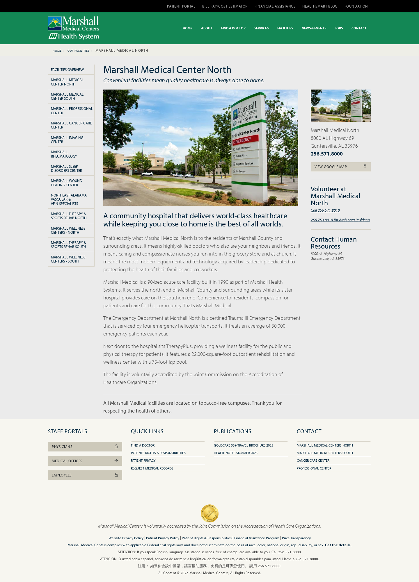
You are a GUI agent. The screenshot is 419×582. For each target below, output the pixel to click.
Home (57, 51)
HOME (187, 28)
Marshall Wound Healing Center (66, 182)
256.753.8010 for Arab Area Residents (340, 219)
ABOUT (206, 28)
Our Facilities (79, 51)
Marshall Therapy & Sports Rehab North (68, 215)
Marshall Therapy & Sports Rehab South (68, 244)
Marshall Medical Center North (67, 81)
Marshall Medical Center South (67, 96)
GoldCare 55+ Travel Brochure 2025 (243, 445)
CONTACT (359, 28)
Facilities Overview (67, 69)
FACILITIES (285, 28)
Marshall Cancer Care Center (71, 125)
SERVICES (261, 28)
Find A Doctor (143, 445)
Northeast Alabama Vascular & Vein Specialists (69, 199)
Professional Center (314, 468)
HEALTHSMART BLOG (319, 6)
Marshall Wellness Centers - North (68, 230)
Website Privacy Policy (126, 537)
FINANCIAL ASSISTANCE (275, 6)
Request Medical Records (152, 468)
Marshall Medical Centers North (325, 445)
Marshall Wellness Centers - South (68, 259)
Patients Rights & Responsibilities (158, 453)
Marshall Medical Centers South (325, 453)
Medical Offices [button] (85, 460)
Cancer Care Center (313, 460)
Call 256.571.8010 (325, 210)
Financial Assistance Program (256, 537)
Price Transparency (296, 537)
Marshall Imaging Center (67, 139)
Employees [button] (85, 475)
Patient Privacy (143, 460)
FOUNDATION (356, 6)
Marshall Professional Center (72, 110)
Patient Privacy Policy (162, 537)
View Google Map (341, 166)
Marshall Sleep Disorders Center (66, 168)
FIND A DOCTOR (233, 28)
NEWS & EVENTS (314, 28)
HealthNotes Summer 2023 (236, 453)
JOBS (339, 28)
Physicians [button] (85, 446)
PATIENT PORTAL (181, 6)
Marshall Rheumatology (64, 153)
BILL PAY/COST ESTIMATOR (225, 6)
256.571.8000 (327, 153)
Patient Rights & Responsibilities (207, 537)
